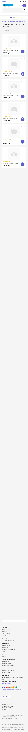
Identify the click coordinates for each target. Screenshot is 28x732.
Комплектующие (6, 633)
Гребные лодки (5, 631)
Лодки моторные (6, 629)
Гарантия (15, 14)
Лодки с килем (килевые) (8, 665)
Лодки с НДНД (5, 637)
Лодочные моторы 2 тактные (9, 668)
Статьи (3, 651)
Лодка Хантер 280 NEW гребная (11, 73)
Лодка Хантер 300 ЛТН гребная (10, 163)
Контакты (4, 653)
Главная (4, 21)
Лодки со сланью (6, 667)
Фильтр (7, 30)
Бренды (21, 14)
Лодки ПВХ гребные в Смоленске (15, 21)
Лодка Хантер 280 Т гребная (10, 118)
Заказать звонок (6, 683)
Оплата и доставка (6, 14)
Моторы (4, 635)
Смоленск (4, 1)
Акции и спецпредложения (8, 649)
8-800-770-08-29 (20, 5)
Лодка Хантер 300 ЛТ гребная (10, 140)
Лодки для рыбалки (7, 663)
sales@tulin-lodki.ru (10, 702)
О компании (5, 647)
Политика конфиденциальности (9, 718)
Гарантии (4, 656)
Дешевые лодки (6, 672)
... (25, 13)
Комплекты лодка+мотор (8, 640)
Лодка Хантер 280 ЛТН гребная (10, 95)
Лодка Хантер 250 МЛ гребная (10, 50)
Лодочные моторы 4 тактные (9, 670)
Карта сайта (5, 638)
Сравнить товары (6, 645)
